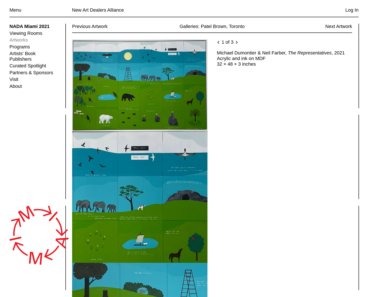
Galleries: (189, 26)
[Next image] (236, 43)
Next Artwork (338, 26)
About (15, 86)
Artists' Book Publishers (22, 56)
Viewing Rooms (25, 33)
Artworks (18, 40)
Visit (13, 79)
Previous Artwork (90, 26)
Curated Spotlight (27, 65)
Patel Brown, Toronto (223, 26)
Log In (352, 10)
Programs (19, 47)
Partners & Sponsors (31, 72)
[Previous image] (219, 43)
